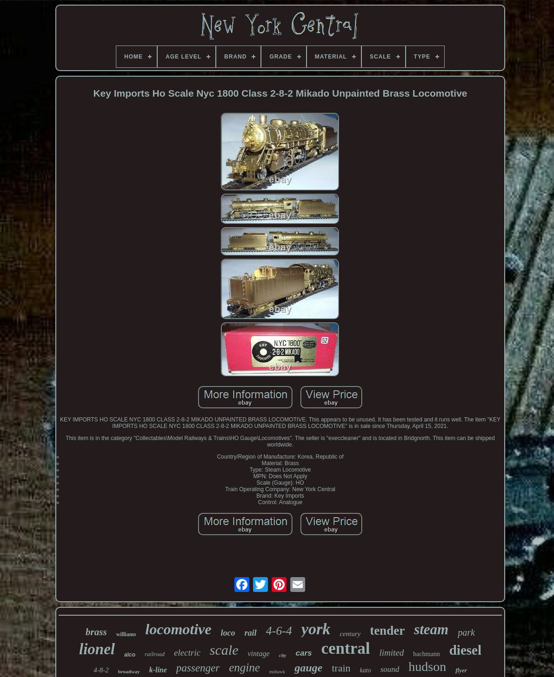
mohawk (277, 671)
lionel (97, 649)
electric (187, 652)
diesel (465, 650)
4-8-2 (101, 670)
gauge (308, 668)
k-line (158, 670)
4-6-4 (279, 631)
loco (227, 633)
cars (303, 653)
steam (431, 629)
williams (126, 634)
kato (365, 670)
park (466, 632)
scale (224, 649)
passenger (198, 668)
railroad (155, 654)
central (345, 648)
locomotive (178, 629)
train (341, 668)
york (315, 629)
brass (96, 632)
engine (244, 667)
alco (129, 654)
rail (250, 633)
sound (390, 669)
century (350, 634)
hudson (427, 666)
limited (391, 652)
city (283, 655)
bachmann (426, 654)
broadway (129, 671)
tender (387, 631)
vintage (258, 653)
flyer (461, 670)
